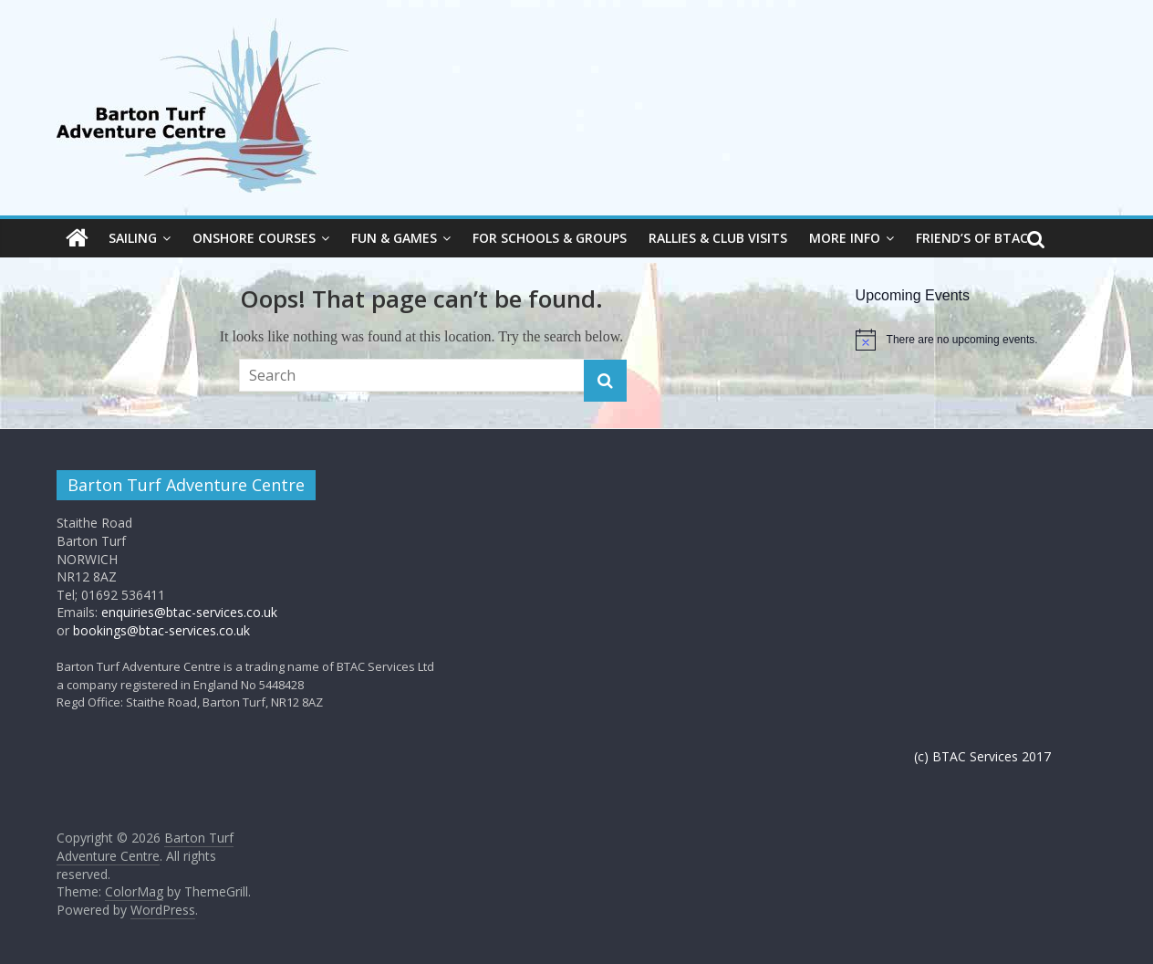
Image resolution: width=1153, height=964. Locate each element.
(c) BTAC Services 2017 (982, 756)
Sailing (133, 237)
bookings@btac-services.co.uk (161, 630)
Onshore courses (254, 237)
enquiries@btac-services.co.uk (189, 612)
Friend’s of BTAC (972, 237)
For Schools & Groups (550, 237)
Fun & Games (394, 237)
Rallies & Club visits (718, 237)
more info (844, 237)
